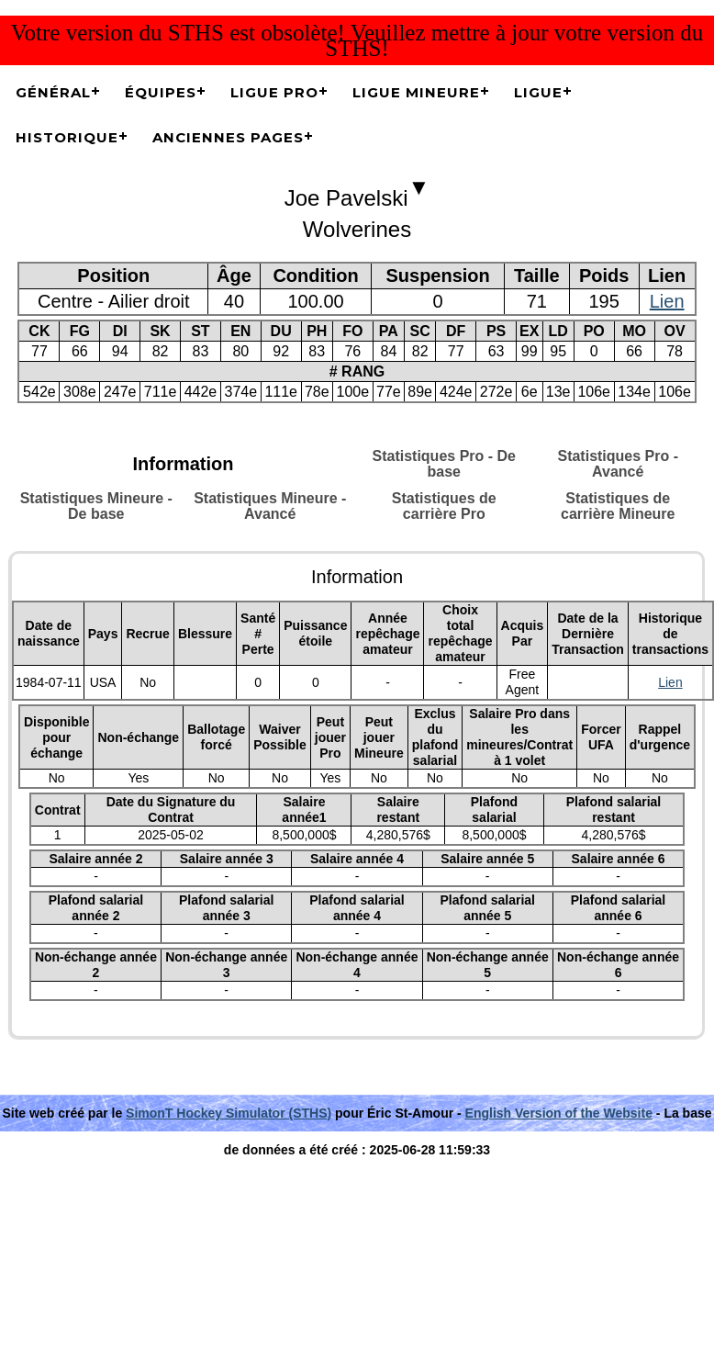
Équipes (160, 92)
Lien (667, 301)
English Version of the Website (559, 1113)
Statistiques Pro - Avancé (617, 463)
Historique (67, 137)
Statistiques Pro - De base (444, 463)
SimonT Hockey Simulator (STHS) (228, 1113)
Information (183, 464)
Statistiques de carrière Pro (444, 506)
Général (53, 92)
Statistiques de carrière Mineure (618, 506)
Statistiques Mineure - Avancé (270, 506)
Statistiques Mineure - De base (96, 506)
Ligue (538, 92)
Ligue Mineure (416, 92)
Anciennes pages (228, 137)
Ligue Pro (274, 92)
